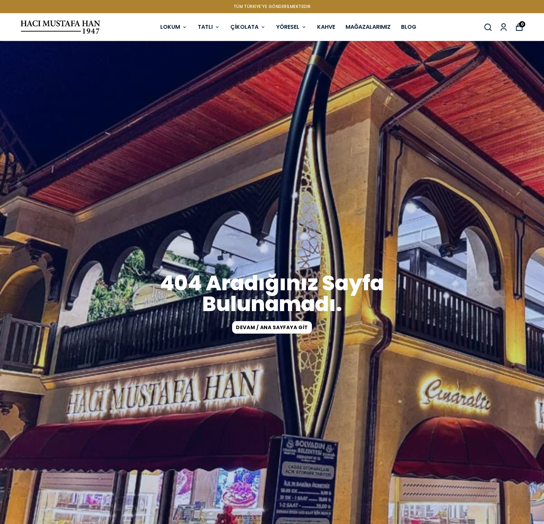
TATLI (209, 27)
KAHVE (326, 27)
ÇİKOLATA (248, 27)
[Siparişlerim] (503, 27)
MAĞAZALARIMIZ (368, 27)
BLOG (408, 27)
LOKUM (173, 27)
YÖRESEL (291, 27)
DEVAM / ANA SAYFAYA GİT (272, 327)
